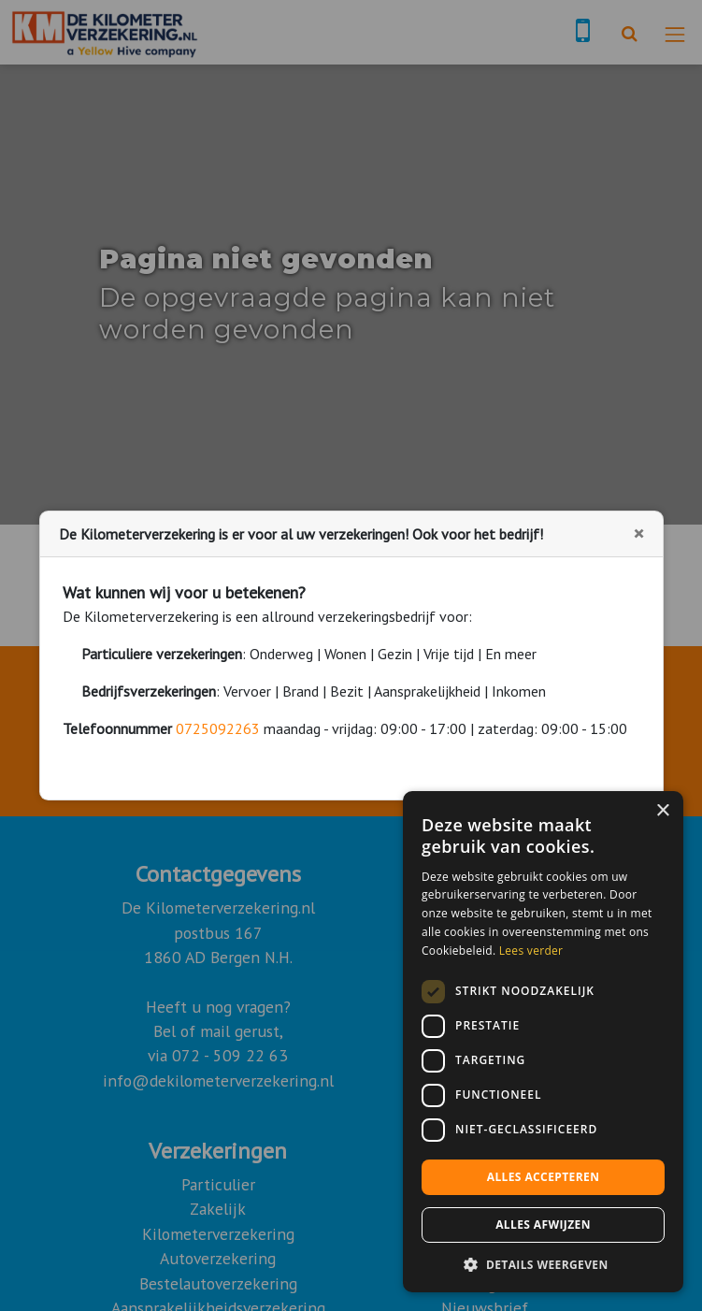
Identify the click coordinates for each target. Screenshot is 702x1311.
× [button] (662, 811)
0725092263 (218, 728)
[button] (543, 1264)
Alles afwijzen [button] (543, 1224)
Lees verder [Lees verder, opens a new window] (531, 950)
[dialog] (543, 1041)
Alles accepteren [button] (543, 1177)
